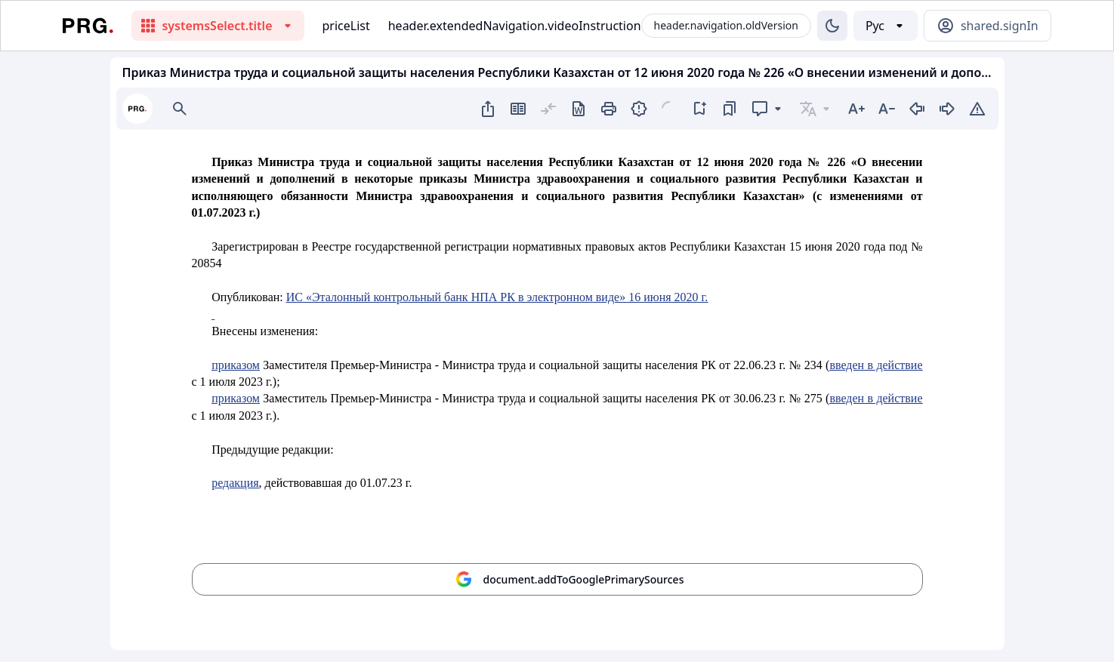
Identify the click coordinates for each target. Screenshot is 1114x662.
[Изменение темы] (832, 26)
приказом (235, 365)
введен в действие (875, 365)
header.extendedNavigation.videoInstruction (514, 25)
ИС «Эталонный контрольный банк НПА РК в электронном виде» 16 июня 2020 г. (497, 297)
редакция (234, 482)
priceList (346, 25)
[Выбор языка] (885, 26)
